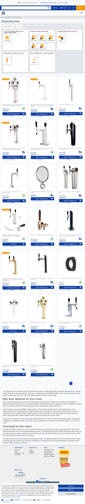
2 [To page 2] (73, 383)
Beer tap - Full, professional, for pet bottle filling (42, 234)
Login (30, 450)
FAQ (16, 451)
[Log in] (56, 7)
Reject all (71, 490)
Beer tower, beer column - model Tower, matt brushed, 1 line (41, 366)
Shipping (12, 116)
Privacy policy (47, 451)
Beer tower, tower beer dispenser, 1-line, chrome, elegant (12, 192)
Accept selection (71, 494)
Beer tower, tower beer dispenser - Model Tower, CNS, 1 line (42, 279)
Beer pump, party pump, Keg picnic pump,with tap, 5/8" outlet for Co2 (42, 149)
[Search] (48, 8)
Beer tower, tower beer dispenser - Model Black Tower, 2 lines (70, 149)
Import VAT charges (49, 456)
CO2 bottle (29, 420)
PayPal (38, 500)
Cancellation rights (49, 450)
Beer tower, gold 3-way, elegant (38, 322)
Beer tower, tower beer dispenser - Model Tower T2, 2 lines (13, 323)
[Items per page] (19, 26)
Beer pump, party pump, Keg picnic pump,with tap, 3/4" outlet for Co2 (70, 323)
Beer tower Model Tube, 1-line (66, 104)
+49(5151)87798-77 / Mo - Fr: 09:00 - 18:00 (53, 2)
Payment (17, 450)
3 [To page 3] (76, 383)
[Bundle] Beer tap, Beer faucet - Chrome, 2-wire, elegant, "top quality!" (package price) (13, 149)
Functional (47, 500)
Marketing (16, 500)
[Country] (69, 7)
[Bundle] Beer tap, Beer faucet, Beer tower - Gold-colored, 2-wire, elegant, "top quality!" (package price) (12, 279)
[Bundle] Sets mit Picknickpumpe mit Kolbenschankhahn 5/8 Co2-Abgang (11, 235)
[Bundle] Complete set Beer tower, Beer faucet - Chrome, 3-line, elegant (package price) (13, 105)
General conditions (49, 454)
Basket (31, 453)
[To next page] (79, 383)
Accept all (71, 486)
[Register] (64, 7)
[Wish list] (73, 7)
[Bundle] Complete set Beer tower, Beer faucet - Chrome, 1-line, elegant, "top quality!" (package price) (42, 106)
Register (31, 451)
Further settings (5, 502)
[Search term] (23, 8)
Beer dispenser (7, 17)
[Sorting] (8, 26)
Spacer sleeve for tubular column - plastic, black (70, 278)
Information (18, 454)
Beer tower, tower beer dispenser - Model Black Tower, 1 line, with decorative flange (70, 235)
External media (28, 500)
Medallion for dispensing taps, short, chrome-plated (41, 192)
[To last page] (82, 383)
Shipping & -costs (19, 453)
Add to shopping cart (15, 113)
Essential (7, 500)
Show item (17, 244)
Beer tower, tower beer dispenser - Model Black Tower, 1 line (13, 366)
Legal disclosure (48, 453)
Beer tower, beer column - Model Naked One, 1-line (70, 192)
